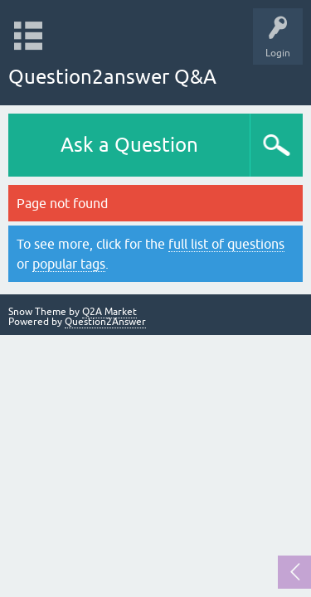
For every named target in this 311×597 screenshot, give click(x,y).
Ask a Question (129, 144)
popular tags (68, 263)
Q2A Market (109, 312)
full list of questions (226, 243)
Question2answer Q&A (112, 77)
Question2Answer (105, 322)
